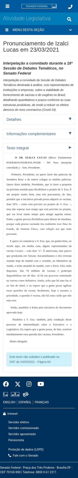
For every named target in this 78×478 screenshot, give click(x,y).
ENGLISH (9, 402)
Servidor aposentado (22, 434)
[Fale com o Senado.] (70, 7)
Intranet (10, 414)
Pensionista (16, 440)
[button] (39, 30)
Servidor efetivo (18, 422)
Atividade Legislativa (27, 18)
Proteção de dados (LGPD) (26, 449)
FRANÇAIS (42, 402)
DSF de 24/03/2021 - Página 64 (30, 361)
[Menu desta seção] (7, 30)
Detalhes (13, 119)
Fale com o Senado (23, 455)
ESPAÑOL (25, 402)
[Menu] (7, 6)
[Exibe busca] (69, 19)
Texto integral (17, 148)
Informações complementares (31, 134)
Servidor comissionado (23, 428)
